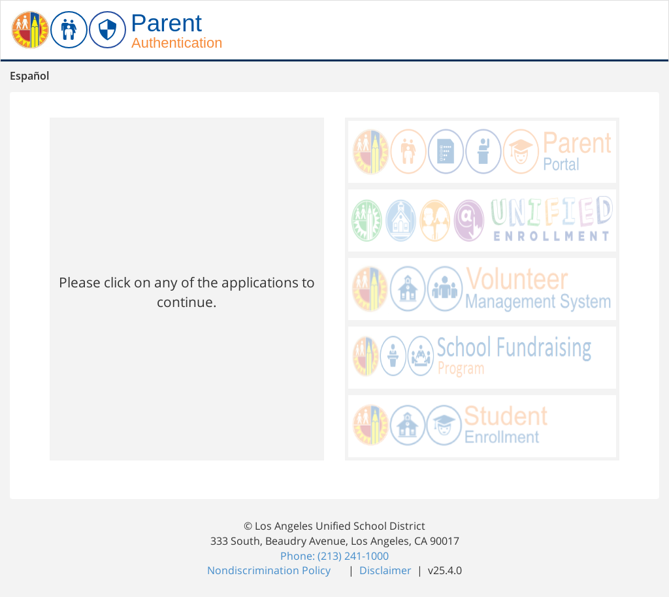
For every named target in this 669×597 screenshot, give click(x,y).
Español (29, 76)
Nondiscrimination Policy (270, 570)
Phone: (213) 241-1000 (334, 556)
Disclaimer (386, 570)
